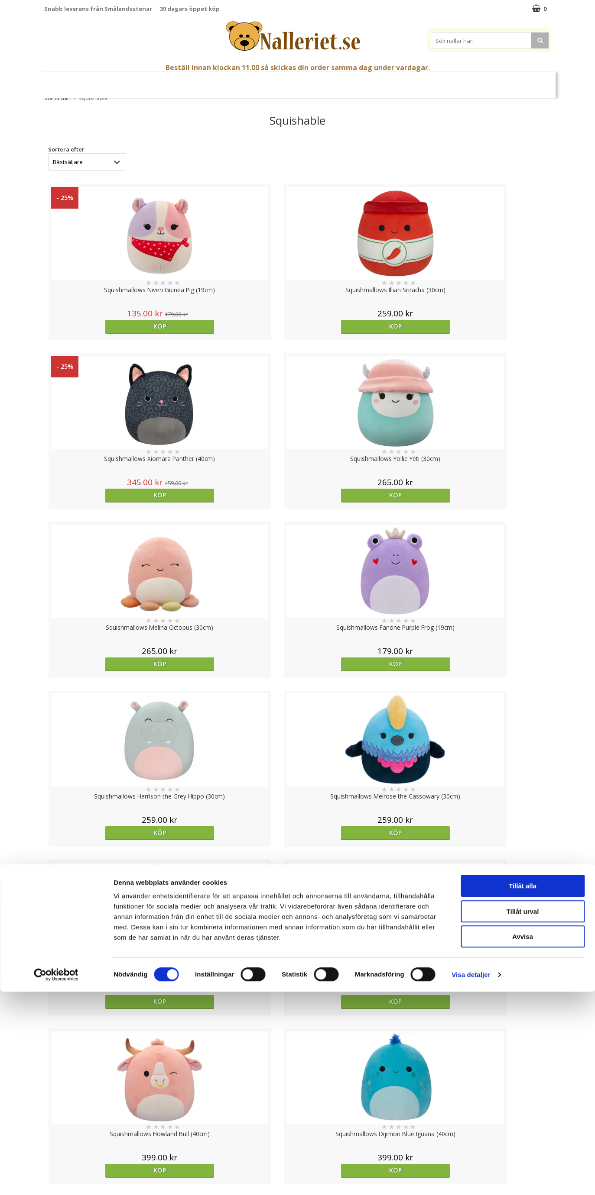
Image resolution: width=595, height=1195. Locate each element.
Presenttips (320, 81)
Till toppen (297, 1042)
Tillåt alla (522, 1089)
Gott (357, 81)
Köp (105, 326)
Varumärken (454, 81)
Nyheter (104, 81)
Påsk (134, 81)
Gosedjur (210, 81)
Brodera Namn (397, 81)
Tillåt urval (523, 1114)
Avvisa (522, 1139)
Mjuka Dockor (263, 81)
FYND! (494, 81)
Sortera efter (66, 149)
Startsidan (57, 98)
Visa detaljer (471, 1178)
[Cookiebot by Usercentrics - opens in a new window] (56, 1178)
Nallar (168, 81)
